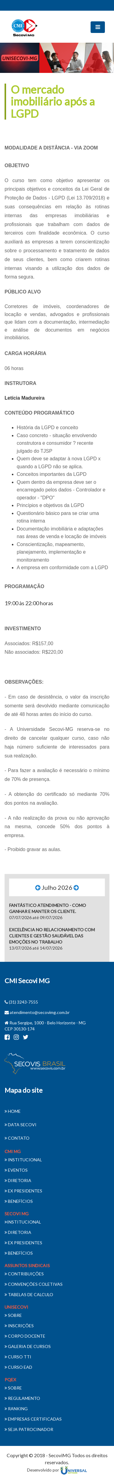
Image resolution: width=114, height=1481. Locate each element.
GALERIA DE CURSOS (28, 1346)
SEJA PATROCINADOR (29, 1429)
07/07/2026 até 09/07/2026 (47, 911)
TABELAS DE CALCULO (29, 1294)
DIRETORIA (18, 1180)
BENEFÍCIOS (19, 1201)
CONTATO (17, 1138)
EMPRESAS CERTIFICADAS (33, 1419)
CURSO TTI (18, 1356)
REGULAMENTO (22, 1398)
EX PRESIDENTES (23, 1190)
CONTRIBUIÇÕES (24, 1273)
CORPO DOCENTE (25, 1336)
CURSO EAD (18, 1367)
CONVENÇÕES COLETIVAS (34, 1284)
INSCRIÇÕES (19, 1325)
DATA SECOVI (20, 1124)
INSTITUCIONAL (23, 1159)
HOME (13, 1111)
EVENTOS (16, 1170)
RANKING (16, 1408)
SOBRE (13, 1315)
